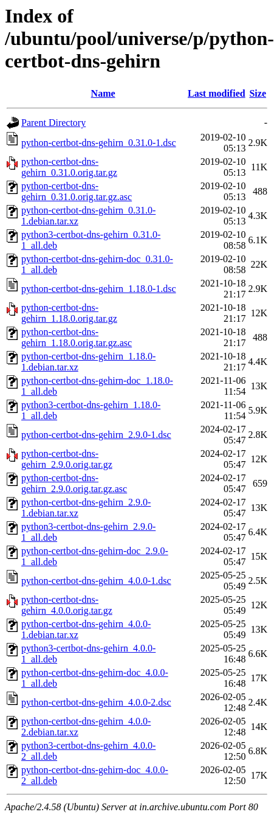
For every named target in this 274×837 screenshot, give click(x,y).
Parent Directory (53, 122)
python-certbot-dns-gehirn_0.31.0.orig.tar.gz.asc (76, 191)
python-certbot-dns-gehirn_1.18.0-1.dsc (98, 288)
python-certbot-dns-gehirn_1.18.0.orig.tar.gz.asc (76, 337)
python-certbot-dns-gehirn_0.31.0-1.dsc (98, 142)
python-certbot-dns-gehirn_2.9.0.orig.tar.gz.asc (74, 483)
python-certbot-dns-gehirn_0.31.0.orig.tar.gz (69, 167)
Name (103, 93)
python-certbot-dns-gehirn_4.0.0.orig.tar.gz (66, 605)
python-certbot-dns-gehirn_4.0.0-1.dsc (96, 580)
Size (257, 93)
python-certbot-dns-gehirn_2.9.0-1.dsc (96, 434)
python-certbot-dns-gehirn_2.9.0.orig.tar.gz (66, 459)
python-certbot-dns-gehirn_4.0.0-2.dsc (96, 702)
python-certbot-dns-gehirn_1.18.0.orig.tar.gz (69, 313)
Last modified (216, 93)
